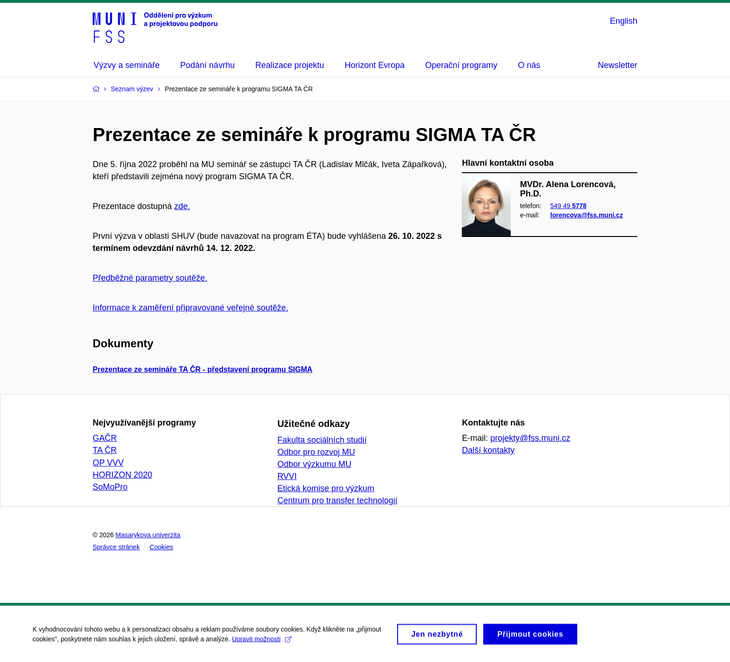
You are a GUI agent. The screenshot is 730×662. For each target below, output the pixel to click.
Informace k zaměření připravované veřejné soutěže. (190, 307)
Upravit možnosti (261, 642)
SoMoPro (110, 487)
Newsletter (617, 65)
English (623, 21)
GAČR (105, 438)
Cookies (161, 547)
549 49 (568, 205)
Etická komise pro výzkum (325, 488)
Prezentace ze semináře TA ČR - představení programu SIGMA (202, 369)
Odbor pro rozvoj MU (316, 452)
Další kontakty (488, 450)
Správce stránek (116, 547)
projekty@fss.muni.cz (530, 438)
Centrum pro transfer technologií (337, 500)
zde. (182, 206)
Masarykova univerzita (147, 535)
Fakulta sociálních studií (322, 440)
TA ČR (105, 450)
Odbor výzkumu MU (314, 464)
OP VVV (108, 462)
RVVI (287, 476)
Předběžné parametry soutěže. (150, 278)
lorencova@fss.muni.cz (586, 215)
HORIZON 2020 (122, 475)
